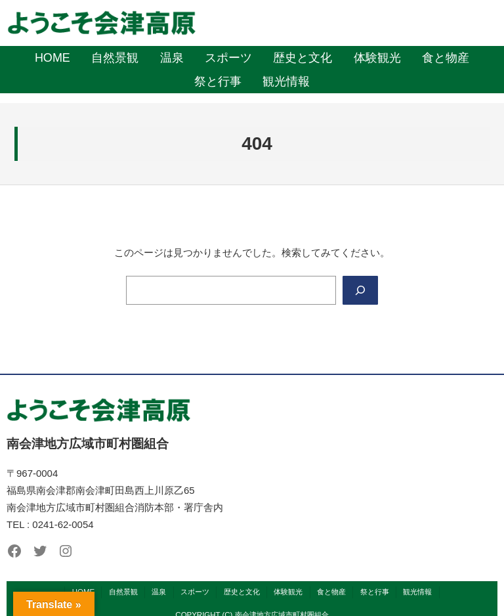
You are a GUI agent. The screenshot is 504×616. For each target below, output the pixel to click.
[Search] (360, 290)
